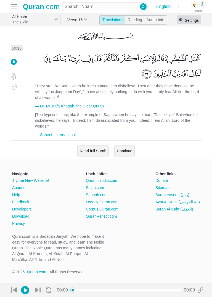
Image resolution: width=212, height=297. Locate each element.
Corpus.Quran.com (102, 209)
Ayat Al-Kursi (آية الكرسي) (177, 202)
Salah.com (95, 187)
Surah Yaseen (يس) (172, 195)
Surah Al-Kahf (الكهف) (174, 209)
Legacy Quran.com (102, 202)
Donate (161, 180)
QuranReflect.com (101, 216)
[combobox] (104, 6)
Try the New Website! (30, 180)
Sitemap (162, 187)
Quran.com (36, 272)
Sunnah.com (97, 195)
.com (41, 6)
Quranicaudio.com (101, 180)
